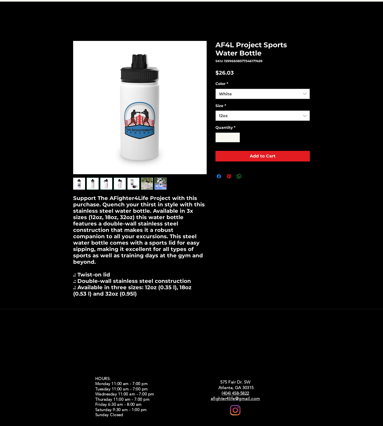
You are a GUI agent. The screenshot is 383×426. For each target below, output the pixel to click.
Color (221, 83)
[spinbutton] (227, 137)
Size (220, 105)
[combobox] (262, 94)
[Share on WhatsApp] (239, 176)
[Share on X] (249, 176)
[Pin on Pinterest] (229, 176)
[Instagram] (235, 410)
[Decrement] (219, 137)
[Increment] (235, 137)
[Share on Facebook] (219, 176)
